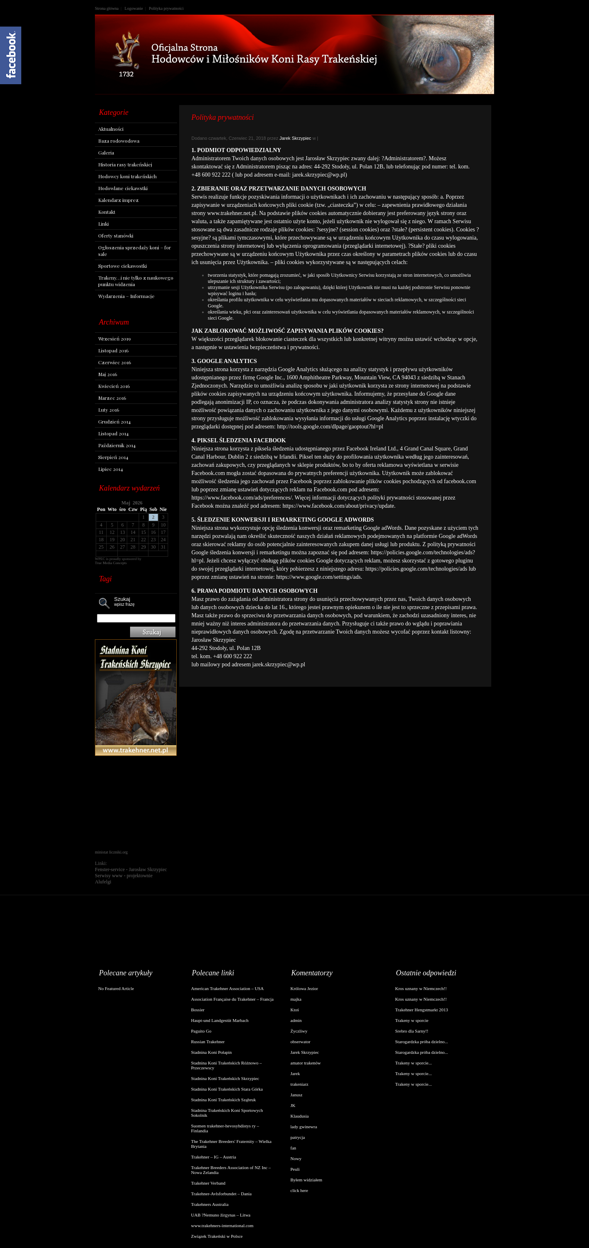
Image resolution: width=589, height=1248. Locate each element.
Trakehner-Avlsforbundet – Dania (221, 1193)
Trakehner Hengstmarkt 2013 (421, 1009)
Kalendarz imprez (118, 200)
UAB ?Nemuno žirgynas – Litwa (220, 1214)
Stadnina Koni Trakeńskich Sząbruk (223, 1099)
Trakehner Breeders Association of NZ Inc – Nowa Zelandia (231, 1170)
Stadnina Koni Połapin (211, 1052)
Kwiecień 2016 (114, 386)
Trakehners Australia (210, 1204)
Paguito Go (201, 1030)
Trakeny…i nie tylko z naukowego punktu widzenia (135, 280)
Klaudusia (299, 1116)
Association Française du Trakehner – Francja (232, 999)
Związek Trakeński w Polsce (217, 1236)
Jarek (295, 1073)
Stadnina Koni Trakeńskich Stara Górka (227, 1089)
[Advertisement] (136, 803)
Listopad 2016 (113, 350)
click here (299, 1190)
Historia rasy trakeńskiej (125, 164)
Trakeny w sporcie (411, 1020)
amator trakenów (305, 1062)
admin (296, 1020)
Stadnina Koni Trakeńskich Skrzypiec (225, 1078)
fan (293, 1147)
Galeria (106, 152)
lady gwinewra (303, 1126)
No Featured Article (116, 988)
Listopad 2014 (113, 433)
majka (295, 999)
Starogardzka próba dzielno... (421, 1041)
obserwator (300, 1041)
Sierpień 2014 (113, 457)
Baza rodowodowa (118, 140)
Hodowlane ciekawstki (123, 188)
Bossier (198, 1009)
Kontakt (106, 211)
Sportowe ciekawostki (122, 265)
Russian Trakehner (208, 1041)
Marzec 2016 (112, 397)
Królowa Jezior (304, 988)
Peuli (295, 1169)
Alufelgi (103, 882)
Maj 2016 (107, 374)
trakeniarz (299, 1084)
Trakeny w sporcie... (413, 1062)
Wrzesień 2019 (114, 338)
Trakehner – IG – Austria (213, 1156)
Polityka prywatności (166, 8)
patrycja (297, 1137)
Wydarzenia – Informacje (126, 296)
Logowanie (134, 8)
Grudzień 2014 (114, 421)
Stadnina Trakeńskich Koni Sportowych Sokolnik (227, 1113)
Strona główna (107, 8)
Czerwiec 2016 (114, 362)
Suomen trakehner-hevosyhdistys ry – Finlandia (225, 1128)
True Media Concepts (111, 563)
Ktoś (294, 1009)
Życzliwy (299, 1030)
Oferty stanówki (115, 235)
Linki (103, 223)
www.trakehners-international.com (222, 1225)
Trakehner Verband (208, 1183)
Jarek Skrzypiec (295, 138)
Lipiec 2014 (110, 469)
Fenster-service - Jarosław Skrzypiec (131, 869)
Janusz (296, 1094)
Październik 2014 (117, 445)
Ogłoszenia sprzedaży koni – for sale (134, 250)
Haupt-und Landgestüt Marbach (220, 1020)
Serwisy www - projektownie (124, 875)
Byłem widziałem (306, 1179)
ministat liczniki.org (111, 852)
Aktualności (111, 128)
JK (292, 1105)
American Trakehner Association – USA (227, 988)
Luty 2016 (108, 409)
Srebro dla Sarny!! (411, 1030)
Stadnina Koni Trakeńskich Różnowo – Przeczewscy (226, 1065)
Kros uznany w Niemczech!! (421, 988)
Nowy (295, 1158)
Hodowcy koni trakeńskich (127, 176)
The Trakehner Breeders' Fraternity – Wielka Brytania (231, 1144)
